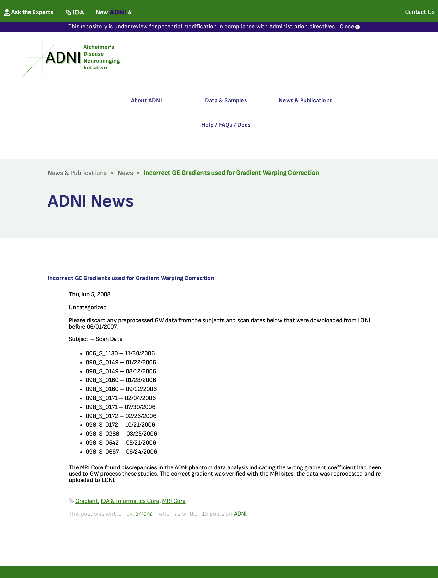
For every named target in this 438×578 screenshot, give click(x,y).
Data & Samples (226, 100)
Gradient (86, 501)
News (125, 173)
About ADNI (146, 100)
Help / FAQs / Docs (225, 124)
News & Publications (305, 100)
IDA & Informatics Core (130, 501)
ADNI (240, 514)
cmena (144, 514)
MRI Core (174, 501)
